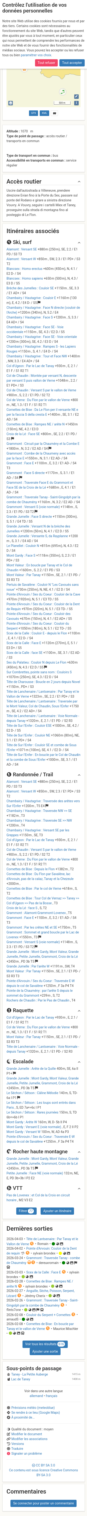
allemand (37, 1396)
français (51, 1396)
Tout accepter (72, 63)
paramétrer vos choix (36, 55)
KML (44, 113)
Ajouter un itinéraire (57, 1211)
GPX (33, 113)
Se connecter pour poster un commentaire (43, 1503)
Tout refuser (46, 63)
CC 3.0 (43, 1470)
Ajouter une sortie (45, 1351)
